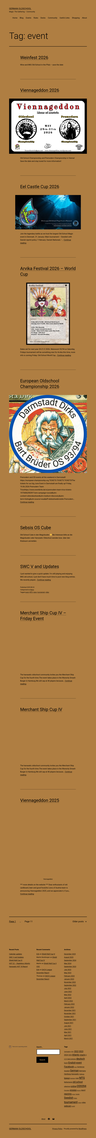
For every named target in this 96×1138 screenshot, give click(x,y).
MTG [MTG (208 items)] (82, 1077)
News (32, 590)
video (47, 592)
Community (52, 18)
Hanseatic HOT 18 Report (18, 967)
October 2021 (69, 1017)
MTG (31, 592)
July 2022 (67, 988)
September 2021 (70, 1020)
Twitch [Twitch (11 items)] (79, 1102)
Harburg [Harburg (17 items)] (81, 1074)
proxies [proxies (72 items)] (73, 1090)
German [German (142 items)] (74, 1070)
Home (14, 18)
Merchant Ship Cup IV (41, 709)
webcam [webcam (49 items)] (67, 1106)
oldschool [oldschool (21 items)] (67, 1086)
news (35, 592)
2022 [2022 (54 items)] (76, 1051)
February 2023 (69, 976)
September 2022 (70, 985)
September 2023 (70, 967)
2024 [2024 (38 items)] (66, 1055)
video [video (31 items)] (84, 1102)
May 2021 (67, 1032)
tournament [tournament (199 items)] (71, 1102)
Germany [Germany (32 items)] (82, 1071)
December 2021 (70, 1010)
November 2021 (70, 1013)
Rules (36, 18)
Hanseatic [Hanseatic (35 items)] (75, 1074)
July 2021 (67, 1026)
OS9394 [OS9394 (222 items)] (81, 1086)
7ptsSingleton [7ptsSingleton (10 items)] (67, 1051)
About (84, 18)
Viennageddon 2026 (39, 90)
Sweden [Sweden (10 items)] (77, 1094)
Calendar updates (15, 954)
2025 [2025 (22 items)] (70, 1055)
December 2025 (70, 954)
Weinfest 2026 (34, 57)
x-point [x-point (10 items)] (73, 1106)
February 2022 (69, 1004)
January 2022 (69, 1007)
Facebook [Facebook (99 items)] (69, 1066)
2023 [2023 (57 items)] (81, 1051)
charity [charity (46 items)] (82, 1055)
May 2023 (67, 973)
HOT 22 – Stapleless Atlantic (19, 963)
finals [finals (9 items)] (75, 1067)
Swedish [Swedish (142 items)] (68, 1097)
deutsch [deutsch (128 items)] (80, 1058)
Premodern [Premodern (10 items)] (66, 1090)
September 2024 (70, 960)
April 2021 (68, 1035)
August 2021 (68, 1023)
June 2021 (68, 1029)
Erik (37, 954)
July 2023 (67, 970)
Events (28, 18)
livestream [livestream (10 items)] (72, 1078)
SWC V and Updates (39, 566)
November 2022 (70, 982)
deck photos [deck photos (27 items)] (71, 1059)
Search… (39, 1047)
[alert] (20, 1047)
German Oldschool (20, 8)
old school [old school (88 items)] (78, 1082)
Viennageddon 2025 (39, 800)
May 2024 (67, 963)
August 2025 (68, 957)
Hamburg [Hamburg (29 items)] (67, 1074)
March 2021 (68, 1038)
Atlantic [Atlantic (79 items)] (75, 1054)
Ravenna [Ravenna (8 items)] (79, 1090)
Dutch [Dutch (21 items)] (66, 1063)
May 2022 (67, 995)
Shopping (76, 18)
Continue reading (64, 355)
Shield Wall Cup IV (15, 960)
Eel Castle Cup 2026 (39, 186)
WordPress (82, 1129)
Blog (21, 18)
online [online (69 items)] (73, 1086)
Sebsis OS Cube (35, 527)
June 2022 (68, 992)
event (27, 592)
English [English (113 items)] (72, 1062)
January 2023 (69, 979)
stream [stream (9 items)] (73, 1094)
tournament (41, 592)
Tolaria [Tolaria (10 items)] (75, 1098)
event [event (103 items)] (79, 1062)
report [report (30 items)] (83, 1090)
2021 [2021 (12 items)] (72, 1051)
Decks (42, 18)
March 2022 (68, 1001)
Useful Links (65, 18)
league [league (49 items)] (67, 1078)
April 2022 (68, 998)
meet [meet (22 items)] (77, 1078)
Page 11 (29, 921)
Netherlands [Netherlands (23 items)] (68, 1082)
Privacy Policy (57, 1129)
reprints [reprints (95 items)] (68, 1094)
